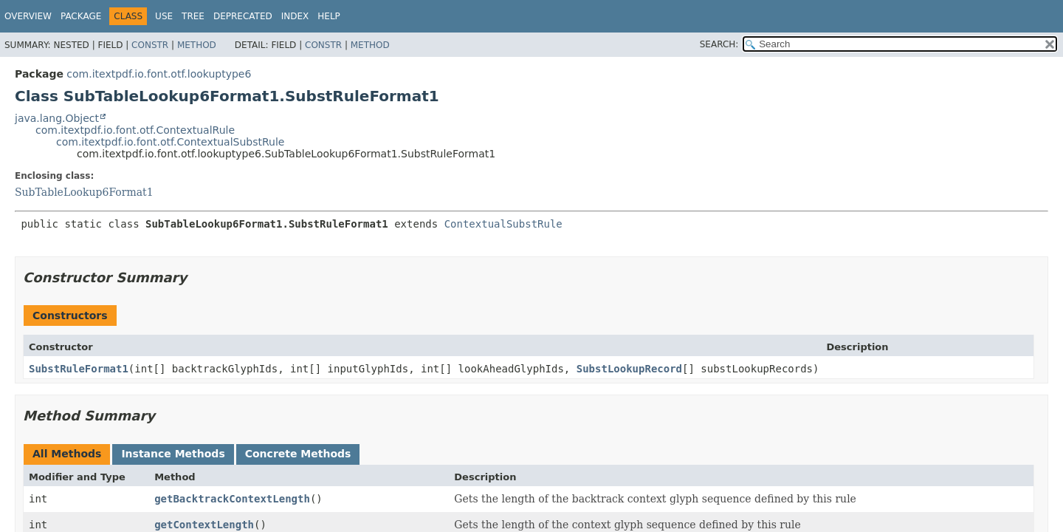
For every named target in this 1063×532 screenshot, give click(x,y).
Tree (193, 16)
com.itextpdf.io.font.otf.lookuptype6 (158, 74)
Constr (149, 45)
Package (81, 16)
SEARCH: (719, 44)
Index (295, 16)
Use (164, 16)
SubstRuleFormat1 (78, 369)
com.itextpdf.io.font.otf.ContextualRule (135, 130)
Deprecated (242, 16)
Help (328, 16)
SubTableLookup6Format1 (84, 192)
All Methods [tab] (66, 454)
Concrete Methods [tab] (298, 454)
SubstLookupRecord (629, 369)
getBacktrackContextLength (232, 499)
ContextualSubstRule (503, 224)
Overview (28, 16)
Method (196, 45)
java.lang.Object (57, 118)
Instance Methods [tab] (172, 454)
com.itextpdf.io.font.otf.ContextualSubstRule (170, 142)
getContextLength (204, 525)
